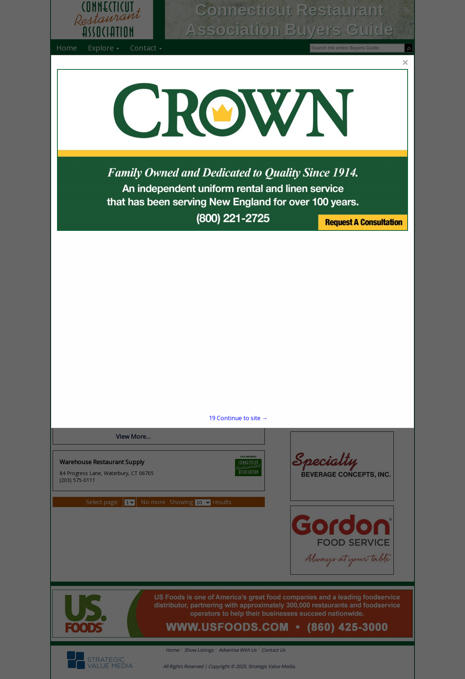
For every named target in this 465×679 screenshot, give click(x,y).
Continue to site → (238, 418)
